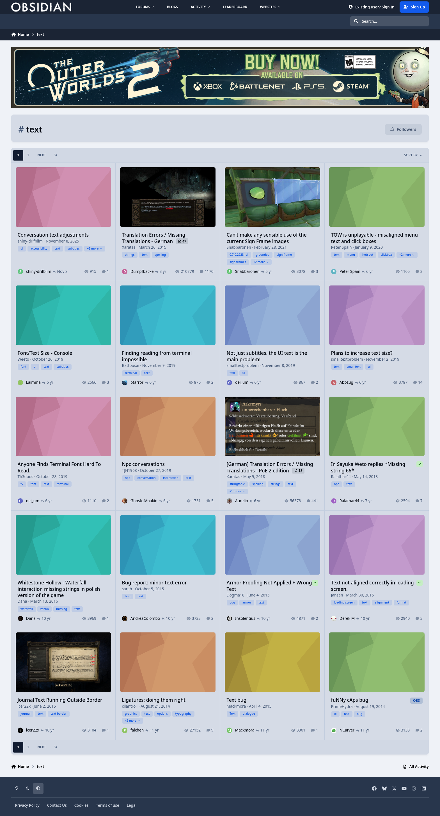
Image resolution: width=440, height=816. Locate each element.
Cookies (81, 805)
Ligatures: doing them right (153, 700)
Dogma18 (235, 595)
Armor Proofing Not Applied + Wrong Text (269, 585)
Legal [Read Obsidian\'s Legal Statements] (132, 805)
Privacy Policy (27, 805)
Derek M (347, 618)
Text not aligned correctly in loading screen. (372, 585)
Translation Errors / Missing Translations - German (153, 238)
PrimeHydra (341, 706)
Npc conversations (143, 464)
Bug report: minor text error (154, 582)
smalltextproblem (242, 365)
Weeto (23, 359)
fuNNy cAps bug (349, 700)
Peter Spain (341, 247)
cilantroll (130, 706)
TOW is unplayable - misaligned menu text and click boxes (374, 238)
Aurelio (241, 500)
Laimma (33, 382)
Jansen (337, 595)
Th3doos (25, 476)
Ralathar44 (340, 476)
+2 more (94, 248)
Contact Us (57, 805)
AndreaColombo (145, 618)
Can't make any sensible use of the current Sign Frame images (266, 238)
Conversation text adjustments (53, 235)
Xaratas (129, 247)
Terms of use (107, 805)
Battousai (130, 365)
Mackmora (236, 706)
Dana (22, 601)
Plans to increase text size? (361, 353)
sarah (127, 588)
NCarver (347, 730)
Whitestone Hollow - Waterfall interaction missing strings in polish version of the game (59, 588)
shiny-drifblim (30, 241)
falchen (137, 730)
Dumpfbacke (142, 271)
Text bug (236, 700)
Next (41, 155)
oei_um (241, 382)
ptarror (136, 382)
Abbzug (346, 382)
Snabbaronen (238, 247)
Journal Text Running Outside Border (60, 700)
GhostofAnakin (143, 500)
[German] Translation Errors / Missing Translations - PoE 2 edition (269, 467)
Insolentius (245, 618)
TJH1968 (129, 470)
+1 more (237, 491)
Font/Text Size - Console (45, 353)
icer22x (24, 706)
